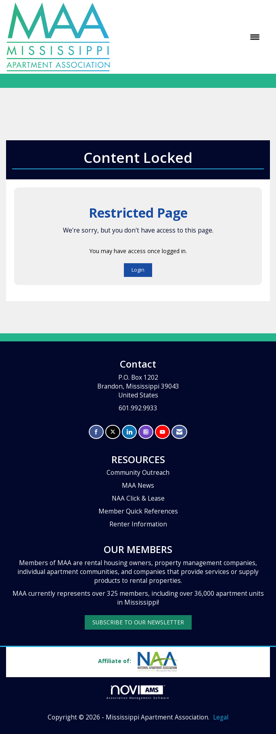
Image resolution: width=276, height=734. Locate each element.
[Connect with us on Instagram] (145, 432)
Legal (220, 717)
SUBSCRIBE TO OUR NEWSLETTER (138, 622)
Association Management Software (138, 692)
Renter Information (138, 524)
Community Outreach (138, 472)
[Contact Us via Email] (179, 432)
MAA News (138, 485)
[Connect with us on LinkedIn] (129, 432)
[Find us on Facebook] (96, 432)
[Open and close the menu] (189, 37)
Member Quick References (138, 511)
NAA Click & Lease (138, 498)
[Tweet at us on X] (112, 432)
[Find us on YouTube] (162, 432)
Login (138, 269)
